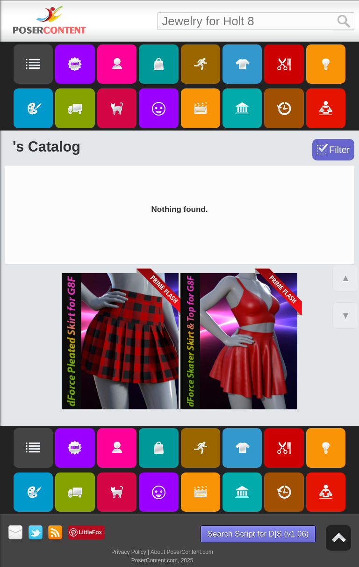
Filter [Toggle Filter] (339, 150)
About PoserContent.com (182, 552)
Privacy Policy (128, 552)
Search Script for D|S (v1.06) (258, 534)
